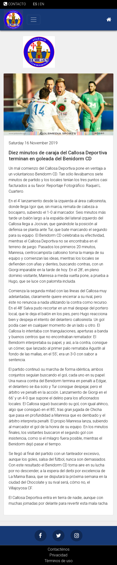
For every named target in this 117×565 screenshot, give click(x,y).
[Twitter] (58, 535)
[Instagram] (76, 535)
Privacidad (58, 555)
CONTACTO (15, 4)
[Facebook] (40, 535)
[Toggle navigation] (33, 19)
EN (42, 4)
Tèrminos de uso (59, 561)
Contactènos (59, 549)
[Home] (109, 19)
